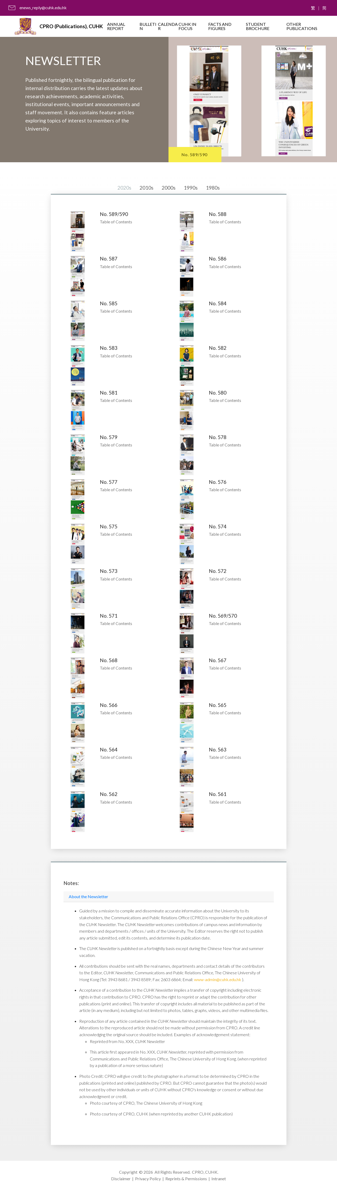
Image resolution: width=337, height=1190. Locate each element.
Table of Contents (116, 221)
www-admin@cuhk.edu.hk (218, 979)
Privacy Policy (148, 1178)
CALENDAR (168, 26)
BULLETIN (148, 26)
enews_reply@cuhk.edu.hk (43, 7)
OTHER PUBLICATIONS (301, 26)
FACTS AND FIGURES (219, 26)
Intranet (218, 1178)
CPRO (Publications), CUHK (71, 26)
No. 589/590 (194, 154)
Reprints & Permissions (186, 1178)
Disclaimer (121, 1178)
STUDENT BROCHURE (257, 26)
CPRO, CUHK (204, 1171)
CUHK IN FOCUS (187, 26)
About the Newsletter (88, 896)
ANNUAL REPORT (116, 26)
